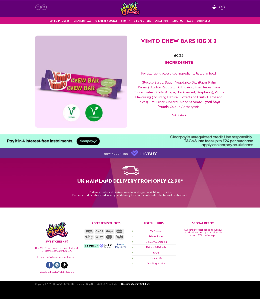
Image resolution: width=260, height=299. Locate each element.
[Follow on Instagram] (44, 7)
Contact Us (204, 20)
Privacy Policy (156, 236)
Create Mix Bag (82, 20)
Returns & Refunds (156, 247)
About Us (177, 20)
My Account (156, 231)
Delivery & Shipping (156, 242)
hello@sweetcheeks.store (61, 257)
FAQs (190, 20)
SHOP (125, 21)
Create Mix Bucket (106, 20)
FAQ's (156, 252)
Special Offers (142, 20)
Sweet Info (161, 20)
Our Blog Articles (156, 263)
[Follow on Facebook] (38, 7)
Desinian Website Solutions (62, 272)
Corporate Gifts (59, 20)
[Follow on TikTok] (64, 265)
